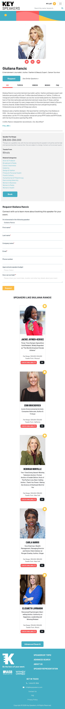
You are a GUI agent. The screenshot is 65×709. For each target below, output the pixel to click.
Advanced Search (32, 644)
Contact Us (33, 691)
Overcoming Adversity (10, 180)
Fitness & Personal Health (12, 173)
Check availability (29, 362)
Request (11, 78)
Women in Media (8, 185)
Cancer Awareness (9, 165)
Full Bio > (6, 126)
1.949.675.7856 (34, 683)
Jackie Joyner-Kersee (32, 339)
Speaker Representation (46, 668)
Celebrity (6, 168)
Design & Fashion (9, 170)
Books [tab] (47, 85)
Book (10, 194)
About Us (38, 664)
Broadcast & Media (9, 163)
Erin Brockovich (32, 405)
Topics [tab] (20, 85)
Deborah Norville (33, 468)
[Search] (47, 8)
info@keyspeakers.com (34, 687)
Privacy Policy (32, 700)
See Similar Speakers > (30, 78)
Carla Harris (32, 542)
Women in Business (9, 183)
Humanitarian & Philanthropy (13, 178)
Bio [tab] (7, 85)
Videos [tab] (35, 85)
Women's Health (8, 188)
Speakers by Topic (42, 655)
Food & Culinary (8, 175)
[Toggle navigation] (60, 4)
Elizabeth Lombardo (32, 608)
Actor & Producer (9, 160)
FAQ (32, 695)
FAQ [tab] (57, 85)
